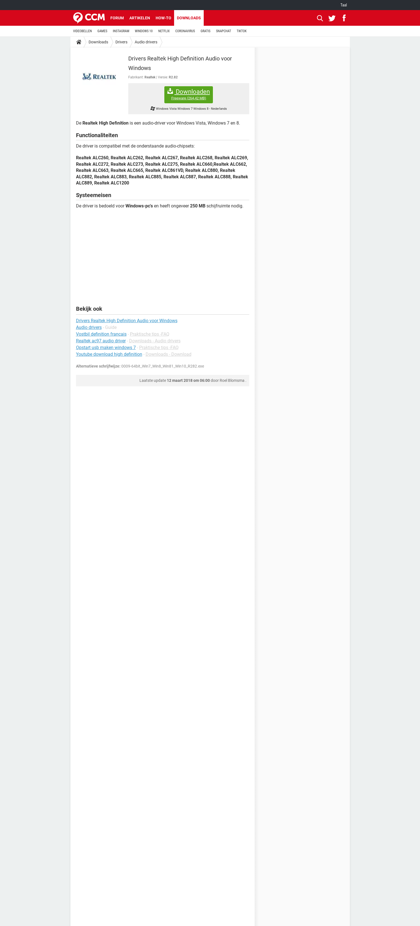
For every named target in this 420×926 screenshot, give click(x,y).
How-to (163, 18)
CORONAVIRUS (185, 31)
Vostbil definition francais (101, 334)
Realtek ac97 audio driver (101, 340)
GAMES (102, 31)
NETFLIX (164, 31)
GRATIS (205, 31)
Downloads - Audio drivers (155, 340)
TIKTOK (242, 31)
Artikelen (139, 18)
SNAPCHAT (223, 31)
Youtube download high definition (109, 354)
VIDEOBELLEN (82, 31)
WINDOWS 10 (144, 31)
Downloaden (188, 94)
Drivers (121, 42)
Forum (117, 18)
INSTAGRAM (121, 31)
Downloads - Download (168, 354)
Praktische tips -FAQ (149, 334)
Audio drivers (146, 42)
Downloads (189, 18)
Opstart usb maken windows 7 (106, 347)
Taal (343, 5)
